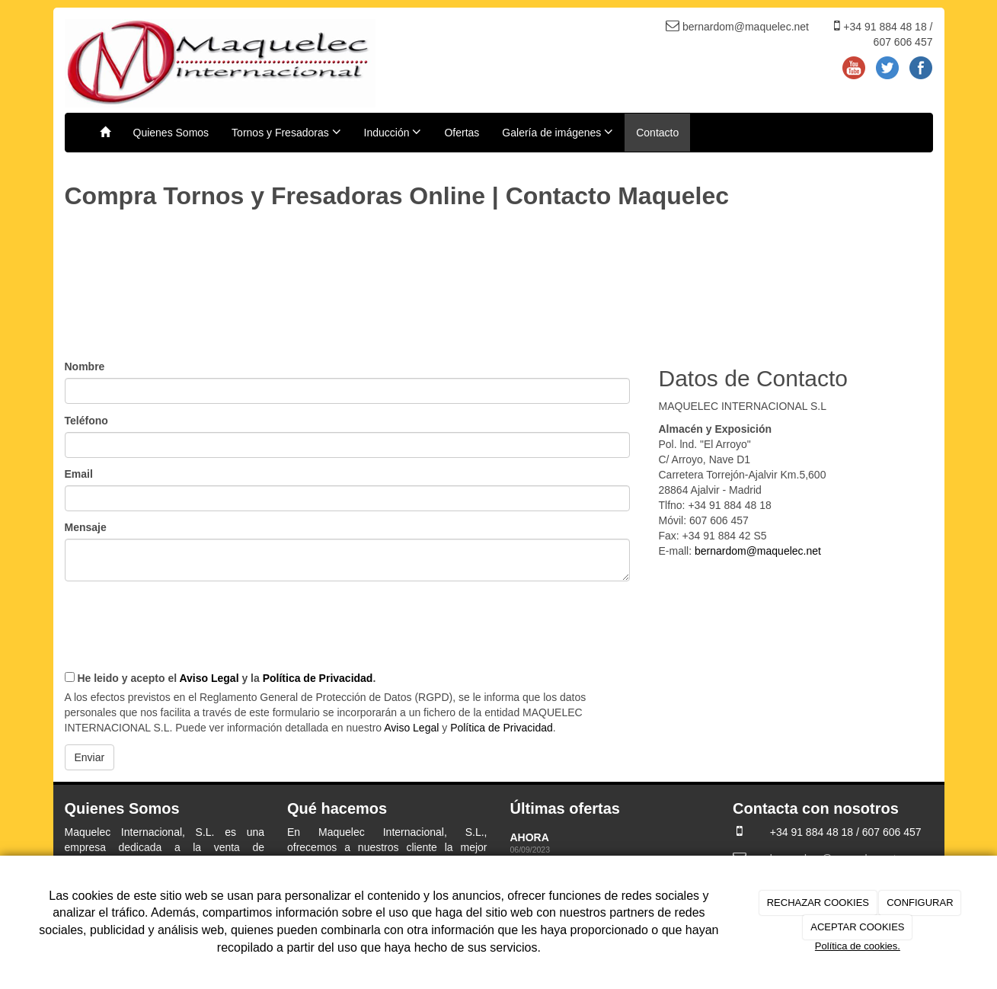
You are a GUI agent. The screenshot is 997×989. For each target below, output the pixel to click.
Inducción (393, 132)
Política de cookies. (857, 946)
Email (79, 474)
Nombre (85, 366)
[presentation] (180, 619)
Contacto (657, 132)
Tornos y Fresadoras (286, 132)
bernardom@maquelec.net (758, 551)
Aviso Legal (208, 678)
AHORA (531, 837)
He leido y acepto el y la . (220, 678)
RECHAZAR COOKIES (818, 902)
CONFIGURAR (920, 902)
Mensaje (86, 527)
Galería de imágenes (557, 132)
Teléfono (86, 420)
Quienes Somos (171, 132)
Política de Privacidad (318, 678)
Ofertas (461, 132)
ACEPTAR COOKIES (857, 927)
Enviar (90, 757)
